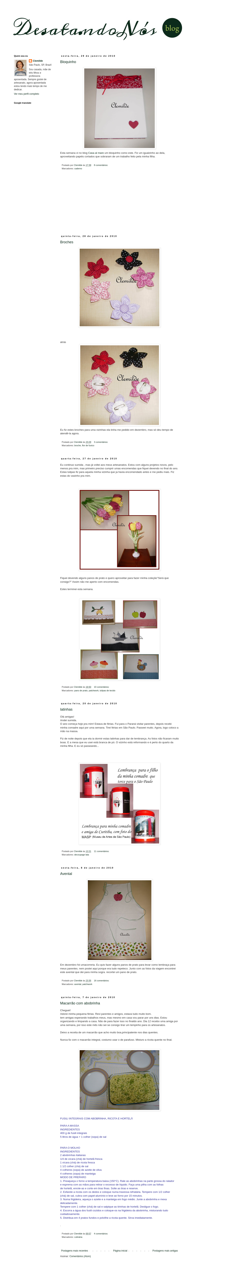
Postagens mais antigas (165, 1250)
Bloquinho (68, 62)
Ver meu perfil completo (26, 94)
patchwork (94, 690)
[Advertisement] (119, 205)
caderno (78, 168)
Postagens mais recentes (74, 1250)
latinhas (66, 709)
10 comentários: (102, 687)
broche (77, 445)
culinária (78, 1237)
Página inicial (120, 1250)
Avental (66, 874)
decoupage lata (81, 854)
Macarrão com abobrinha (80, 1003)
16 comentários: (102, 980)
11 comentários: (102, 851)
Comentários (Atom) (80, 1256)
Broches (66, 242)
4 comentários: (101, 1233)
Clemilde (38, 60)
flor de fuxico (88, 445)
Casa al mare (96, 152)
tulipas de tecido (107, 690)
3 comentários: (101, 442)
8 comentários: (101, 165)
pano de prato (81, 690)
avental (77, 984)
